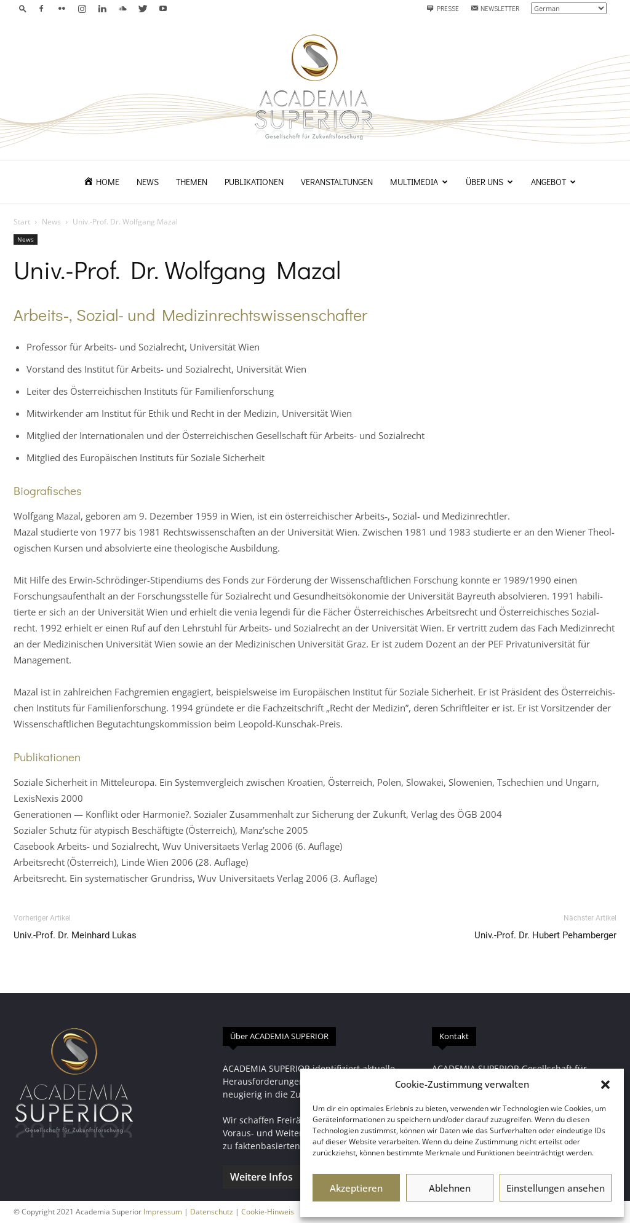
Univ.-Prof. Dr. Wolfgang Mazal (177, 269)
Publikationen (254, 182)
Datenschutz (211, 1211)
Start (22, 221)
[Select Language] (569, 8)
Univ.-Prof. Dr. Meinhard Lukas (75, 935)
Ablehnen (450, 1188)
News (148, 182)
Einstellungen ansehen (555, 1188)
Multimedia (419, 182)
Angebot (553, 182)
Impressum (162, 1211)
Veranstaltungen (337, 182)
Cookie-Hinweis (267, 1211)
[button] (605, 1085)
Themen (191, 182)
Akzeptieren (356, 1188)
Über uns (489, 182)
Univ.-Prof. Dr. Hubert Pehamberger (545, 935)
